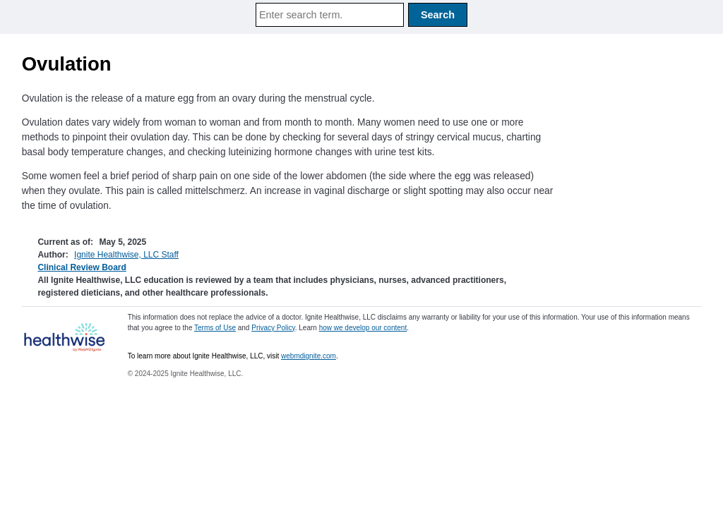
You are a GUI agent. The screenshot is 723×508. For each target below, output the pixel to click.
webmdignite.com (308, 356)
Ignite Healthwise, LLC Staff (126, 255)
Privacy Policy (273, 328)
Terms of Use (215, 328)
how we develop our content (363, 328)
